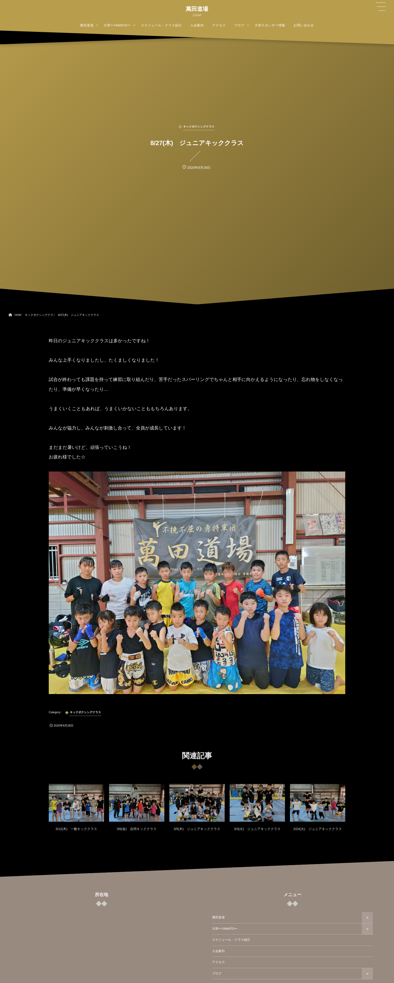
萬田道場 (197, 9)
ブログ (217, 973)
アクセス (218, 962)
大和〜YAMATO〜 (224, 928)
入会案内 (218, 951)
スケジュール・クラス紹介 (231, 940)
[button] (380, 7)
